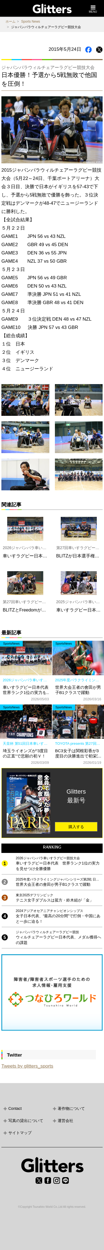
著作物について (71, 1108)
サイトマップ (20, 1133)
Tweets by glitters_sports (27, 1066)
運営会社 (65, 1120)
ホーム (11, 21)
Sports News (30, 21)
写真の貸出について (25, 1120)
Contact (15, 1108)
